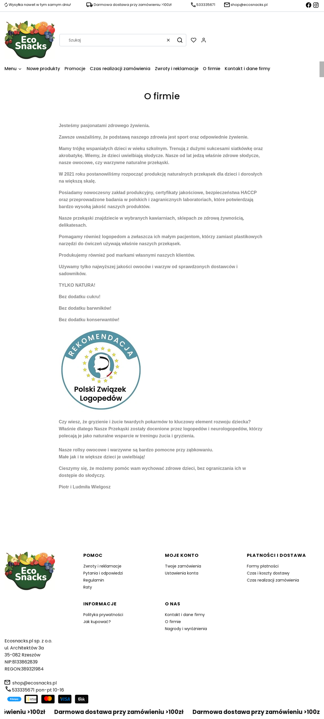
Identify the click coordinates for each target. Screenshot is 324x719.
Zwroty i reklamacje (102, 566)
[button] (180, 40)
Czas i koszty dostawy (268, 573)
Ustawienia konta (181, 573)
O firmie (173, 621)
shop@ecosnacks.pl (34, 683)
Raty (87, 587)
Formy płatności (263, 566)
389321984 (32, 669)
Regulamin (93, 580)
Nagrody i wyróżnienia (186, 628)
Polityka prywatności (103, 614)
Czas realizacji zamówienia (273, 580)
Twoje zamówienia (183, 566)
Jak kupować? (97, 621)
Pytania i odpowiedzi (103, 573)
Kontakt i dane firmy (185, 614)
